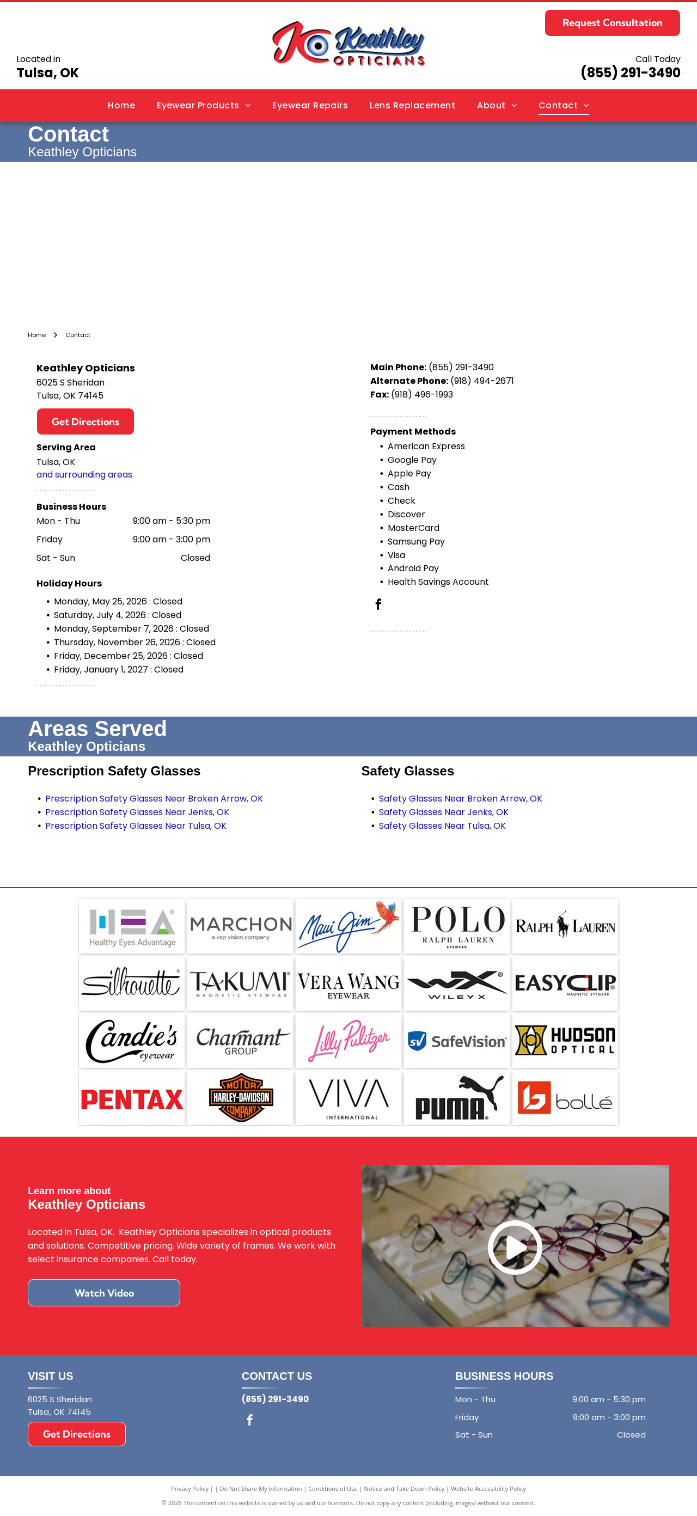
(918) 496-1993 (422, 394)
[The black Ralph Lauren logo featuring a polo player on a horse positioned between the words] (565, 926)
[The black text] (348, 1098)
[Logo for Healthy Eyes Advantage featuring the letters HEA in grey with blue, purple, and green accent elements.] (132, 926)
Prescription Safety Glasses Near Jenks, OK (137, 812)
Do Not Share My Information (261, 1488)
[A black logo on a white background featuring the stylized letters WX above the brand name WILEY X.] (457, 983)
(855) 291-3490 (630, 73)
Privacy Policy (190, 1488)
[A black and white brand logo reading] (457, 926)
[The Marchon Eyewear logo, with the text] (240, 926)
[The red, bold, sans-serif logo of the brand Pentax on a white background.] (132, 1098)
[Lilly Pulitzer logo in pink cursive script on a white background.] (348, 1040)
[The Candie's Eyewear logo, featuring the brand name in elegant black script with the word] (132, 1040)
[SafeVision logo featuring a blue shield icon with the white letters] (457, 1040)
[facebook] (378, 605)
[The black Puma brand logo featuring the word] (457, 1098)
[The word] (132, 983)
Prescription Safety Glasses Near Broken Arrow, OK (154, 798)
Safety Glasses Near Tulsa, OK (442, 826)
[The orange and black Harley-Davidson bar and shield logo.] (240, 1098)
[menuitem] (121, 105)
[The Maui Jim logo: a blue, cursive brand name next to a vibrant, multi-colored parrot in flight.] (348, 926)
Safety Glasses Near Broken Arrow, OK (460, 798)
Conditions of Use (333, 1488)
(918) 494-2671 (482, 381)
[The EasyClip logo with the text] (565, 983)
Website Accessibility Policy (488, 1488)
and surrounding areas (84, 474)
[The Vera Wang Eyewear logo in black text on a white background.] (348, 983)
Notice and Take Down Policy (404, 1488)
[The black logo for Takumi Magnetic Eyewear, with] (240, 983)
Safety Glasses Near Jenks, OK (444, 812)
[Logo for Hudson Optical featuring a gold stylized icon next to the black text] (565, 1040)
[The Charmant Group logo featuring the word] (240, 1040)
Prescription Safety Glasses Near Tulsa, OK (136, 826)
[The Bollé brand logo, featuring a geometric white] (565, 1098)
